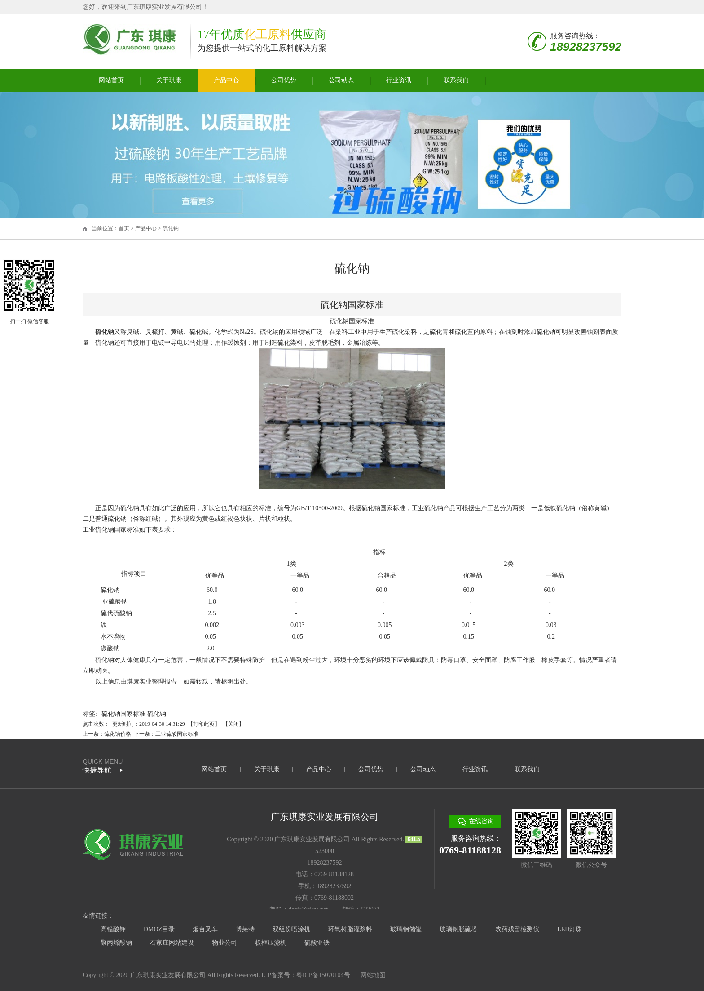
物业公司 (224, 942)
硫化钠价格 (117, 734)
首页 (124, 228)
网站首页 (111, 80)
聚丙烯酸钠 (116, 942)
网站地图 (373, 975)
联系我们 (456, 80)
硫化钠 (171, 228)
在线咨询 (481, 821)
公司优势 (283, 80)
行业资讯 (398, 80)
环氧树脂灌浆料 (350, 929)
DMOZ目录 (159, 929)
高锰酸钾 (113, 929)
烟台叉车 (205, 929)
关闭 (233, 724)
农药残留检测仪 (517, 929)
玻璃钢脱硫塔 (458, 929)
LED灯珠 (569, 929)
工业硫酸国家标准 (176, 734)
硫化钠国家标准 (123, 714)
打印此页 (204, 724)
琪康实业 (139, 681)
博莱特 (245, 929)
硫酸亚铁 (317, 942)
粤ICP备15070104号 (323, 975)
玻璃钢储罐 (406, 929)
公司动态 (341, 80)
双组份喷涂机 (291, 929)
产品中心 (226, 80)
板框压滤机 (270, 942)
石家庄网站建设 (172, 942)
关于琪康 (168, 80)
